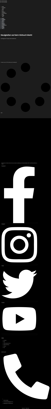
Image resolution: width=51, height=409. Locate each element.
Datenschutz (27, 408)
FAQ (2, 21)
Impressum (23, 408)
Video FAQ (3, 16)
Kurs (3, 22)
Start (3, 18)
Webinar (3, 24)
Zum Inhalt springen (4, 0)
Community (4, 13)
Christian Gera (3, 8)
